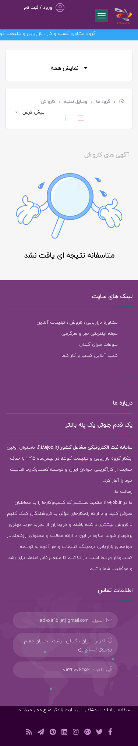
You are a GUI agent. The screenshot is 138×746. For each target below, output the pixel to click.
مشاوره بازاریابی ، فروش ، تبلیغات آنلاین (77, 322)
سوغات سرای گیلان (98, 344)
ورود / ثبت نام (38, 7)
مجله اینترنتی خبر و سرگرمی (89, 333)
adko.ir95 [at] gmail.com (64, 620)
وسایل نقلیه (75, 101)
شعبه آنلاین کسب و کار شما (89, 355)
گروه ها (103, 101)
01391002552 (76, 670)
